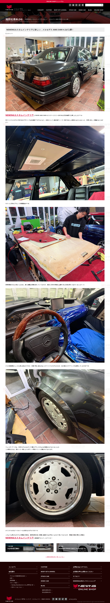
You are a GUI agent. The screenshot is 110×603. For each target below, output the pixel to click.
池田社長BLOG (46, 590)
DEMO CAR (45, 581)
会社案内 (11, 572)
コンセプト (12, 567)
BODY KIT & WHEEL (48, 572)
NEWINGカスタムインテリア (19, 115)
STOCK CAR (45, 576)
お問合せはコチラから (80, 567)
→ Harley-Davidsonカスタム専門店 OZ (21, 585)
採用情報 (12, 580)
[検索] (102, 5)
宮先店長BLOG (46, 592)
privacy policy (73, 599)
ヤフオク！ (76, 576)
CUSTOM (44, 567)
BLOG (43, 586)
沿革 (11, 578)
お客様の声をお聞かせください (83, 572)
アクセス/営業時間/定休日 (17, 576)
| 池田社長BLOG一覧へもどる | (55, 557)
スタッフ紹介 (14, 583)
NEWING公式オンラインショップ (84, 581)
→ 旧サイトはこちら (16, 587)
